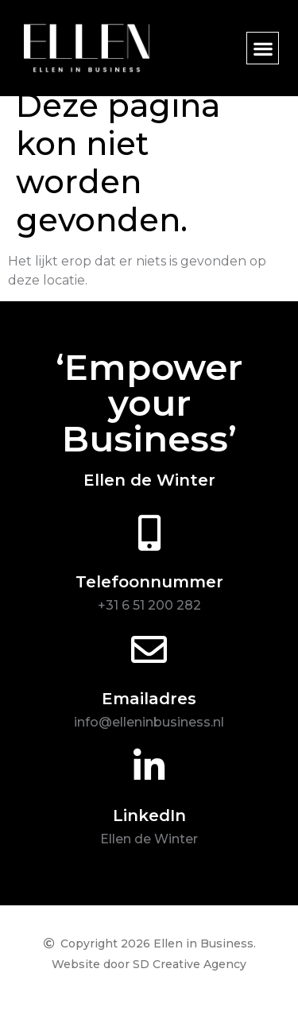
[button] (262, 48)
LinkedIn (149, 832)
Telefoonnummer (149, 598)
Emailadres (149, 715)
